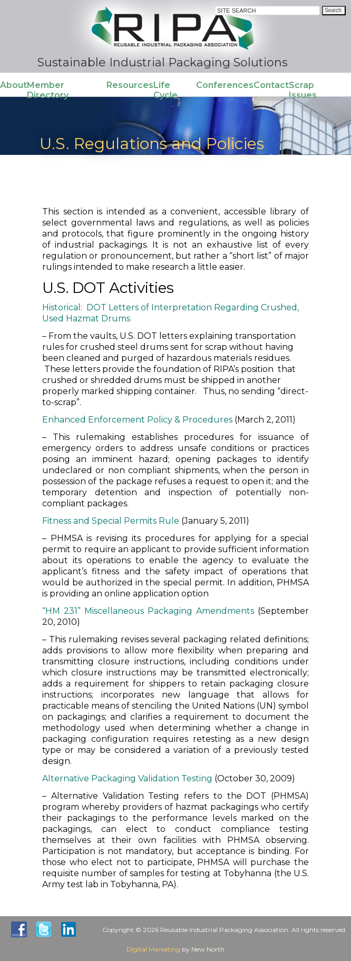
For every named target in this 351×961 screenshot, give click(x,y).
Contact (271, 85)
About (13, 85)
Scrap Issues (303, 90)
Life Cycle (165, 90)
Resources (129, 85)
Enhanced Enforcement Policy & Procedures (137, 420)
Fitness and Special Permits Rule (110, 521)
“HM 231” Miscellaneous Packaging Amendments (148, 611)
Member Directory (48, 90)
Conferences (224, 85)
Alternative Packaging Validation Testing (127, 778)
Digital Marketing (153, 949)
